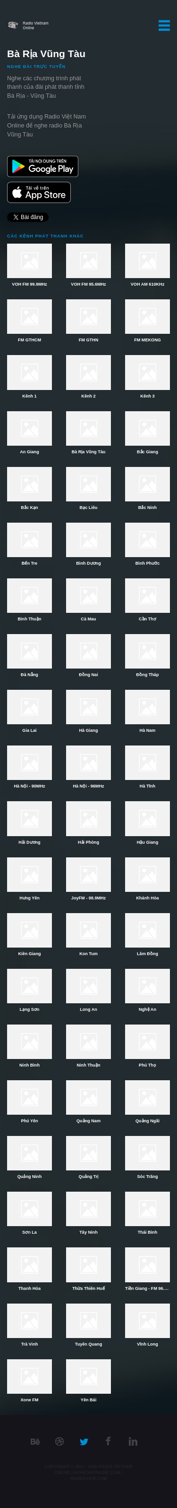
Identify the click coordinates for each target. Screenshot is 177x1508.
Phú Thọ (147, 1065)
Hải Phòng (88, 842)
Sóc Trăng (147, 1176)
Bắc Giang (147, 451)
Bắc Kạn (29, 507)
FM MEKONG (147, 340)
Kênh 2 (88, 396)
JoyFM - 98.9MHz (88, 898)
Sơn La (29, 1232)
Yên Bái (88, 1400)
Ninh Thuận (89, 1065)
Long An (88, 1009)
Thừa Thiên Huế (88, 1288)
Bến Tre (29, 563)
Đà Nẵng (29, 674)
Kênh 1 (29, 396)
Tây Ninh (88, 1232)
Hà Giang (88, 730)
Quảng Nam (88, 1120)
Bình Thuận (30, 619)
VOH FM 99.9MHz (29, 284)
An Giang (29, 451)
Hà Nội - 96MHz (88, 786)
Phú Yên (29, 1120)
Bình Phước (147, 563)
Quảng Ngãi (147, 1120)
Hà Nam (148, 730)
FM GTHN (88, 340)
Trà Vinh (29, 1344)
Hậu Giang (147, 842)
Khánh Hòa (147, 898)
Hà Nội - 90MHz (29, 786)
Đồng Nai (88, 674)
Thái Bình (147, 1232)
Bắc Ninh (147, 507)
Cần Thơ (147, 619)
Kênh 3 (147, 396)
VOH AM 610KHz (147, 284)
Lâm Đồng (147, 953)
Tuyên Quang (88, 1344)
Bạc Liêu (89, 507)
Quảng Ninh (29, 1176)
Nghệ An (147, 1009)
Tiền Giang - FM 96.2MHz (147, 1288)
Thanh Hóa (29, 1288)
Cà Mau (88, 619)
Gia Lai (29, 730)
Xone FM (30, 1400)
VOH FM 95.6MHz (88, 284)
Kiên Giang (29, 953)
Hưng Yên (29, 898)
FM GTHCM (29, 340)
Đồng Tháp (147, 674)
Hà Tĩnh (147, 786)
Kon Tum (88, 953)
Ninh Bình (29, 1065)
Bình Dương (88, 563)
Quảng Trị (89, 1176)
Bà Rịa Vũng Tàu (89, 451)
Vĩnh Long (147, 1344)
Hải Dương (29, 842)
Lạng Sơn (30, 1009)
